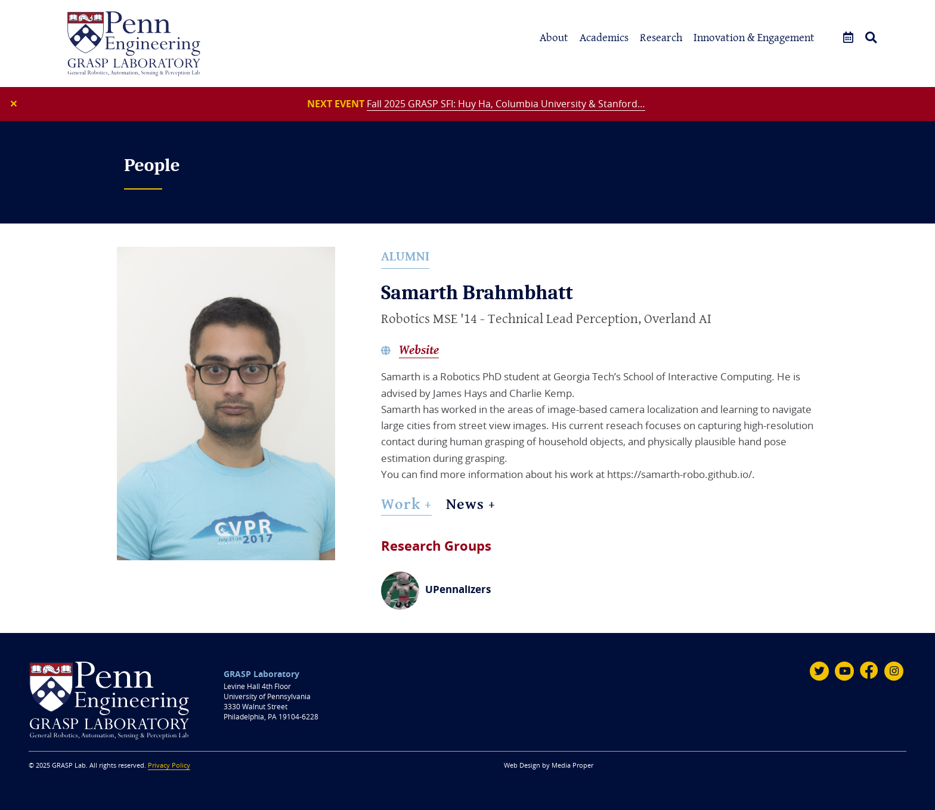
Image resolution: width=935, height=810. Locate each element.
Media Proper (572, 765)
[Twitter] (819, 671)
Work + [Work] (406, 503)
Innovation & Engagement (754, 37)
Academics (604, 37)
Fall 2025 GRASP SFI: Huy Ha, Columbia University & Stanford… (506, 103)
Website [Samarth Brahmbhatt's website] (419, 350)
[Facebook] (869, 671)
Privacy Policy (169, 765)
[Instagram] (893, 671)
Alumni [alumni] (405, 256)
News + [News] (471, 503)
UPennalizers (458, 589)
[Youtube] (844, 671)
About (554, 37)
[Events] (848, 37)
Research (661, 37)
